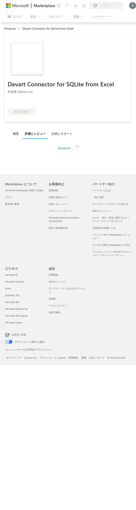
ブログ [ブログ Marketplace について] (8, 197)
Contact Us (30, 357)
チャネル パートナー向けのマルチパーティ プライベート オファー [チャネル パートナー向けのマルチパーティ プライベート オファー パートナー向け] (111, 253)
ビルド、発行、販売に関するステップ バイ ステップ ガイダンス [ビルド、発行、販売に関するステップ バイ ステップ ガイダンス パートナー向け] (111, 219)
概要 (16, 134)
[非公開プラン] (84, 5)
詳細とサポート (62, 134)
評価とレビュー (35, 134)
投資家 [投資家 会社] (52, 298)
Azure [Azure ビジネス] (8, 288)
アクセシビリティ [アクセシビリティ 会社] (58, 305)
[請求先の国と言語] (106, 5)
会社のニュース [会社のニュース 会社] (57, 281)
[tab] (17, 133)
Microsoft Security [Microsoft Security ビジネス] (14, 281)
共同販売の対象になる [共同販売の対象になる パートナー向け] (104, 227)
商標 (83, 357)
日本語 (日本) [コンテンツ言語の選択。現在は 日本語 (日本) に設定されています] (19, 334)
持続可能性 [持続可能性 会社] (54, 312)
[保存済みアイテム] (75, 5)
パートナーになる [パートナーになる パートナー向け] (101, 190)
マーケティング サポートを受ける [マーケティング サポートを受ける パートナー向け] (110, 204)
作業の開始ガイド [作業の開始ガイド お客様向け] (58, 197)
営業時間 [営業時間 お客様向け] (53, 190)
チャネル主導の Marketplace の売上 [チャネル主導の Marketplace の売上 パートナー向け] (111, 244)
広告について (96, 357)
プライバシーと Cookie (52, 357)
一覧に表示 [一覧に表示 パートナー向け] (98, 197)
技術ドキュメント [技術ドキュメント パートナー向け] (101, 210)
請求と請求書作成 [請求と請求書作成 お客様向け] (58, 227)
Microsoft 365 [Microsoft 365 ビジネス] (12, 302)
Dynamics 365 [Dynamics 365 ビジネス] (12, 295)
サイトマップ (14, 357)
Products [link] (10, 28)
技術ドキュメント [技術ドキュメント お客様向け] (58, 204)
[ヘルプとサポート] (67, 5)
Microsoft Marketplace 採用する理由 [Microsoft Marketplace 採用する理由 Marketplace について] (24, 190)
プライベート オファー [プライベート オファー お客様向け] (61, 210)
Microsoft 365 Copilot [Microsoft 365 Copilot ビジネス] (16, 315)
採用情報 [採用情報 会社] (53, 274)
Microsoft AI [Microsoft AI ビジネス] (11, 274)
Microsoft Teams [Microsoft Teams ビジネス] (13, 322)
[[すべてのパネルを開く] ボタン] (14, 16)
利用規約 (73, 357)
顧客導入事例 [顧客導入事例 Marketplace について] (12, 204)
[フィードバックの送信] (58, 5)
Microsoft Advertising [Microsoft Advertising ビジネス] (16, 308)
